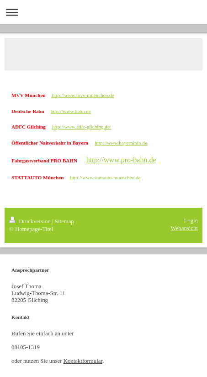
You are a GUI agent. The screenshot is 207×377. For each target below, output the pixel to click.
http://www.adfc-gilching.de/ (81, 126)
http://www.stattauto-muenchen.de (105, 177)
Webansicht (184, 228)
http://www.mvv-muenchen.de (83, 95)
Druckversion (30, 221)
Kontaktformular (83, 361)
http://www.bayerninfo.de (121, 142)
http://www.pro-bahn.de (121, 160)
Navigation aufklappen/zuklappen (103, 12)
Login (191, 220)
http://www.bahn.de (71, 111)
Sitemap (64, 221)
